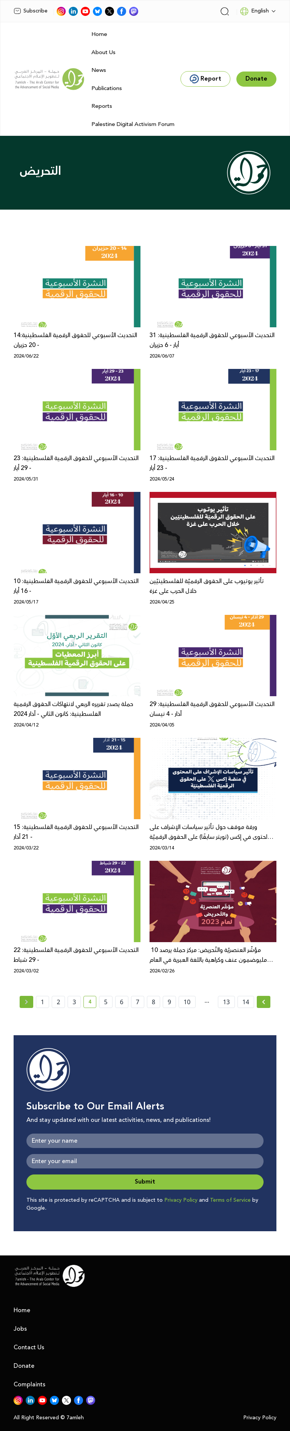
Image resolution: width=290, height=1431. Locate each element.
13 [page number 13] (226, 1002)
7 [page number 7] (137, 1002)
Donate (24, 1365)
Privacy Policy (180, 1200)
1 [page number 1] (42, 1002)
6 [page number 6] (121, 1002)
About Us (103, 52)
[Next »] (263, 1002)
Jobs (20, 1328)
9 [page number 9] (169, 1002)
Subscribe (31, 11)
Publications (106, 88)
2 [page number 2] (58, 1002)
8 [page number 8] (153, 1002)
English (254, 11)
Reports (101, 106)
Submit (145, 1182)
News (98, 70)
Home (99, 34)
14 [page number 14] (245, 1002)
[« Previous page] (26, 1002)
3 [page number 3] (74, 1002)
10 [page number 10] (187, 1002)
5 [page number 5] (105, 1002)
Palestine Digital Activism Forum (132, 124)
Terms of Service (230, 1200)
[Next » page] (263, 1002)
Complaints (29, 1384)
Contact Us (29, 1347)
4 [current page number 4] (92, 1003)
